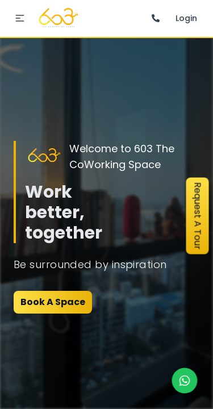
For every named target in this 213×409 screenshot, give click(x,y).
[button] (20, 18)
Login (186, 18)
